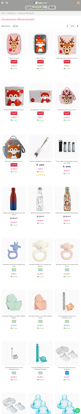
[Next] (78, 26)
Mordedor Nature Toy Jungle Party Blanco (40, 265)
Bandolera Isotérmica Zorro (14, 161)
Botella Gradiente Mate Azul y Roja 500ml (14, 213)
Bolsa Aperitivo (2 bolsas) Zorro (40, 110)
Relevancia (6, 26)
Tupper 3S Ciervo (13, 58)
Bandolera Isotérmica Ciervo (67, 110)
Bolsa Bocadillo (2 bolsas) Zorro (14, 110)
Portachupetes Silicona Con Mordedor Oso (14, 368)
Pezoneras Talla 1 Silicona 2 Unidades (67, 368)
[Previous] (67, 26)
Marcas (52, 7)
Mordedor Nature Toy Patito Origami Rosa (40, 317)
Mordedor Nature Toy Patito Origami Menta (13, 317)
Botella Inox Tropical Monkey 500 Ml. (67, 213)
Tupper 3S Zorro (40, 58)
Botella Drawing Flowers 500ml (40, 213)
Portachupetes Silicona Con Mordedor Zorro (67, 317)
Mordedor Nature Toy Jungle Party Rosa (67, 265)
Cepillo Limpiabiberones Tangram (40, 161)
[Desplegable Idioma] (74, 3)
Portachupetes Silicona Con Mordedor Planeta (40, 368)
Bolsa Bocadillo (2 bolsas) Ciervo (66, 58)
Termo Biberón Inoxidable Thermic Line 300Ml (67, 162)
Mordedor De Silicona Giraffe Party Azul (14, 265)
